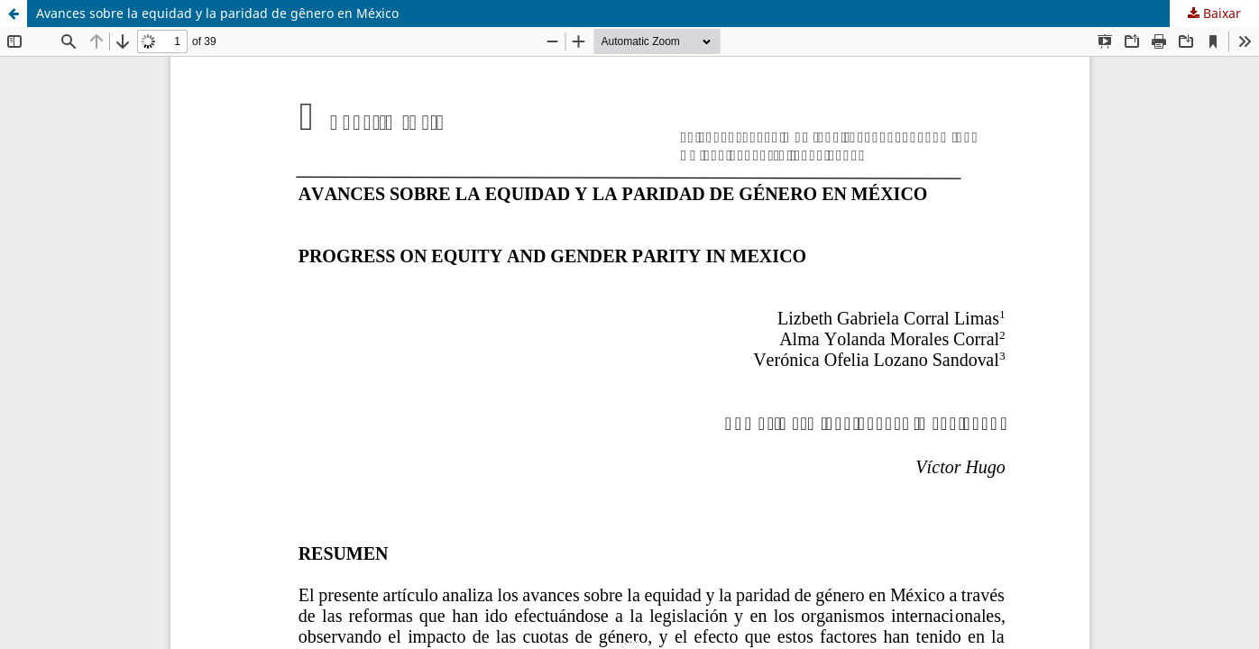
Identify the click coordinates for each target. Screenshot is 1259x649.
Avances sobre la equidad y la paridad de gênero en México (217, 13)
